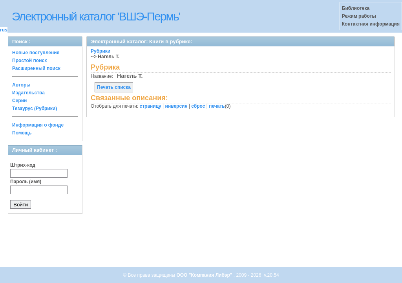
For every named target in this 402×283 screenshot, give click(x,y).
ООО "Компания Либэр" (204, 275)
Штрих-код (22, 165)
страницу (150, 106)
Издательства (28, 93)
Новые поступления (36, 52)
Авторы (21, 85)
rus (3, 30)
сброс (198, 106)
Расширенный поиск (36, 68)
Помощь (21, 133)
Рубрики (100, 51)
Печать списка (114, 87)
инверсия (176, 106)
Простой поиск (29, 60)
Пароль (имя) (25, 181)
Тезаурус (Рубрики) (34, 108)
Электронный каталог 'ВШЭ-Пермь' (96, 16)
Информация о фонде (38, 125)
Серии (19, 100)
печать (217, 106)
